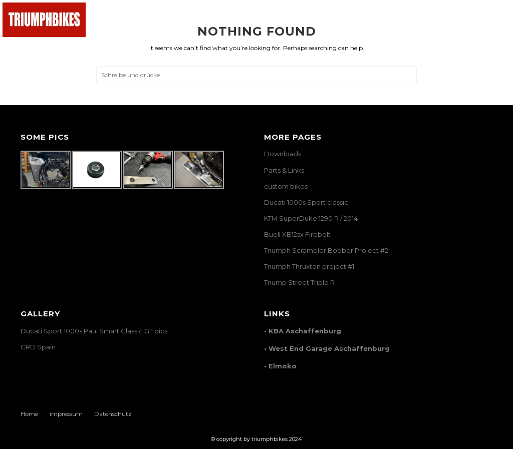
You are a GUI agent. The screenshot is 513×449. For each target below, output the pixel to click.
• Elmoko (280, 366)
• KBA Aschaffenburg (302, 331)
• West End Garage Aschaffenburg (327, 348)
